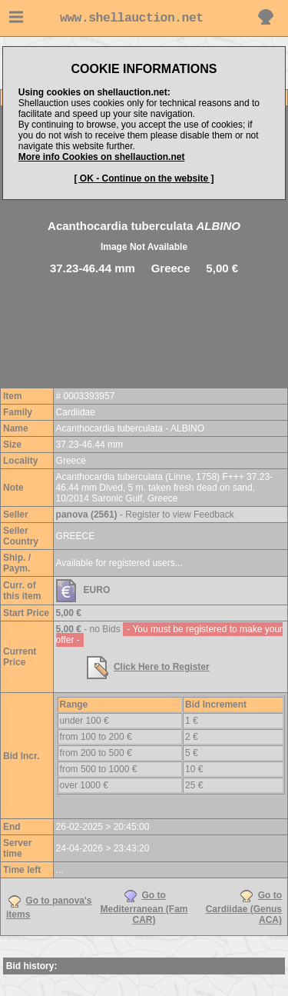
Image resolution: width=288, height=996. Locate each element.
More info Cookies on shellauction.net (101, 157)
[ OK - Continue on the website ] (144, 178)
